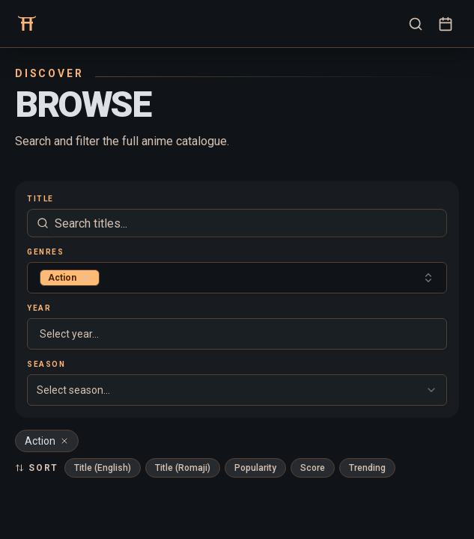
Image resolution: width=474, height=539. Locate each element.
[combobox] (237, 277)
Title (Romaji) (182, 468)
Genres (45, 252)
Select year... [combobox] (69, 334)
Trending (367, 468)
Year (39, 308)
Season (46, 364)
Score (312, 468)
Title (40, 199)
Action (47, 441)
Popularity (255, 468)
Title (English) (102, 468)
